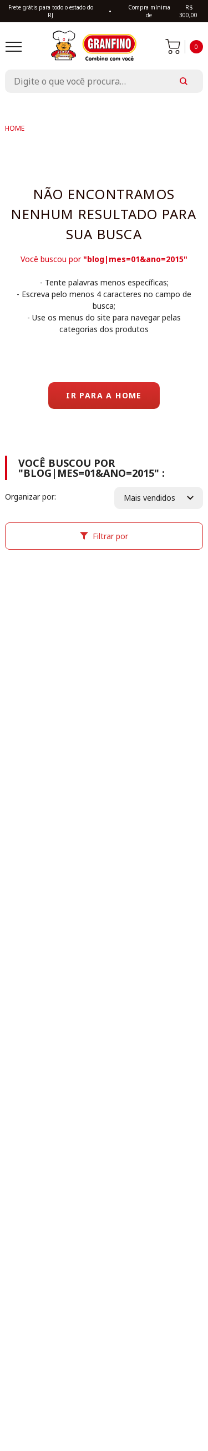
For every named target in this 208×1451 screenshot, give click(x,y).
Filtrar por (104, 536)
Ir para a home (104, 395)
